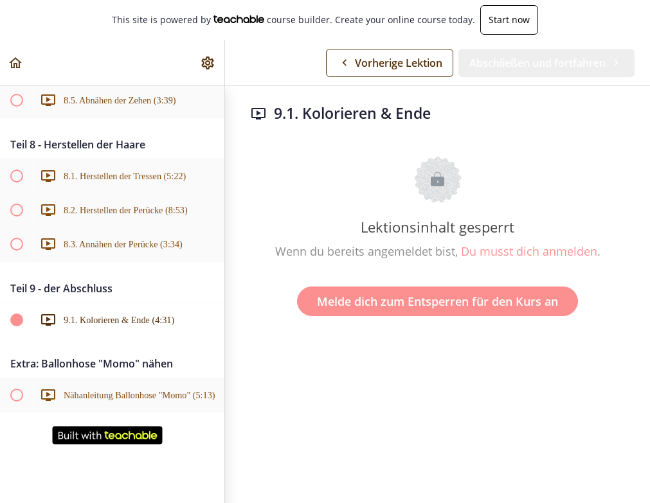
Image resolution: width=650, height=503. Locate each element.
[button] (16, 62)
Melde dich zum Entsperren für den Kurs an (437, 301)
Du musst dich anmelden (529, 251)
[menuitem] (208, 62)
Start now (509, 19)
